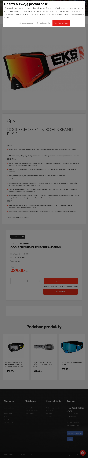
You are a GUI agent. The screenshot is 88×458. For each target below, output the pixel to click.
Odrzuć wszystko (43, 23)
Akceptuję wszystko (61, 23)
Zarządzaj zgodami (26, 23)
